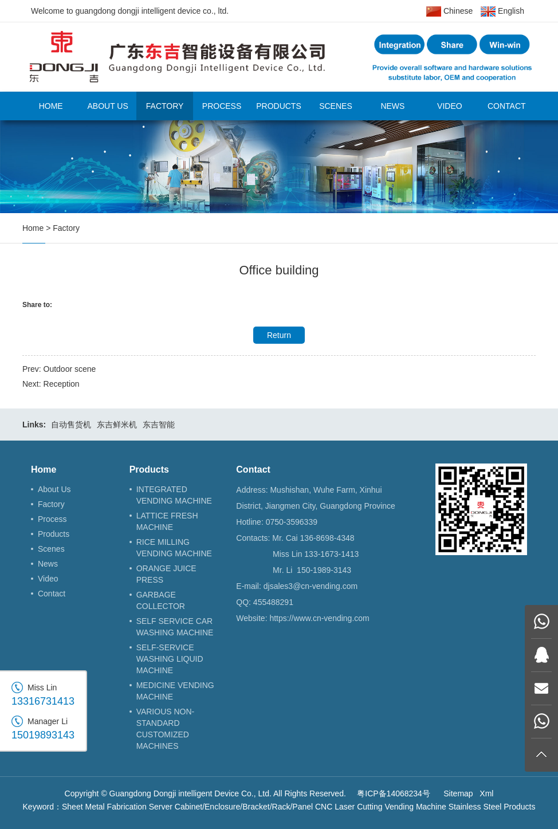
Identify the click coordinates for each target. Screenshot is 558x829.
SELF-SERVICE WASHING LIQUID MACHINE (169, 659)
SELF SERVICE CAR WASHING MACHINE (175, 626)
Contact (507, 106)
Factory (165, 106)
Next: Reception (51, 383)
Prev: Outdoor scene (59, 369)
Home (51, 106)
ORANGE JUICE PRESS (166, 574)
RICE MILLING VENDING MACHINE (174, 547)
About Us (107, 106)
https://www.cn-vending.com (319, 618)
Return (279, 335)
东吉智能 (159, 424)
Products (278, 106)
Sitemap (458, 793)
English (502, 11)
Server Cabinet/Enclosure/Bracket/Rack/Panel (231, 806)
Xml (486, 793)
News (392, 106)
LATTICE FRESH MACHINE (167, 521)
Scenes (335, 106)
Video (449, 106)
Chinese (449, 11)
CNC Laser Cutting (349, 806)
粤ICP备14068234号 (393, 793)
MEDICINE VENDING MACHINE (175, 691)
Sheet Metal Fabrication (104, 806)
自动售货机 (71, 424)
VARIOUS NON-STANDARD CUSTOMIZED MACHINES (165, 729)
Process (221, 106)
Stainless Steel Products (492, 806)
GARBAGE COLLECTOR (160, 600)
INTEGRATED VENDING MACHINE (174, 495)
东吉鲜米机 (117, 424)
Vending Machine (415, 806)
